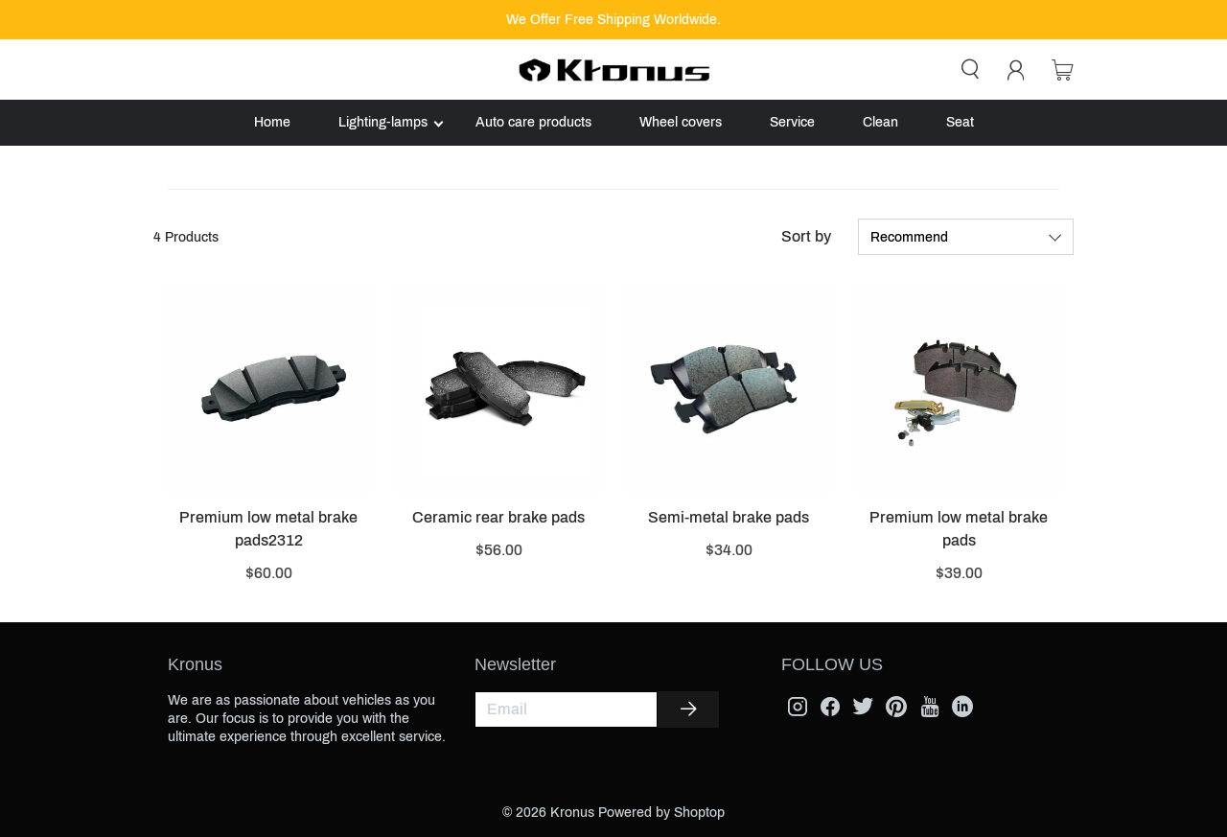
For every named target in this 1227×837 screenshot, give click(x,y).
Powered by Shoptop (661, 812)
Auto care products (533, 122)
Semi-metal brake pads (728, 517)
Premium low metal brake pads (958, 528)
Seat (960, 122)
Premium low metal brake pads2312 (268, 528)
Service (792, 122)
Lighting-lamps (383, 122)
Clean (880, 122)
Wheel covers (680, 122)
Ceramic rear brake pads (498, 517)
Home (272, 122)
